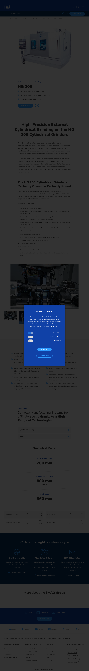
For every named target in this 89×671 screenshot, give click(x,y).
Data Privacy (41, 361)
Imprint (49, 361)
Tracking (56, 341)
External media (54, 337)
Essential (56, 333)
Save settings (44, 355)
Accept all (44, 349)
